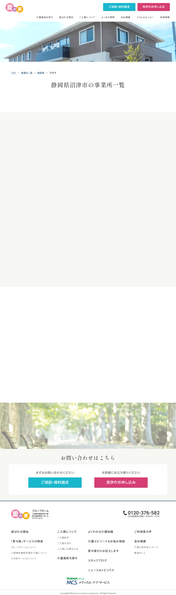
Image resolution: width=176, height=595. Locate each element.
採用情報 (165, 17)
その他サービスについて (23, 558)
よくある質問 (108, 17)
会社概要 (125, 17)
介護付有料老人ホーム (146, 547)
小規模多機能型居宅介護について (29, 553)
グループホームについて (23, 547)
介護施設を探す (44, 17)
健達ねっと (140, 553)
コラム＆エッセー (145, 17)
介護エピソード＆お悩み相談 (106, 542)
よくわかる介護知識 (100, 532)
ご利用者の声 (143, 532)
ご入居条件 (63, 538)
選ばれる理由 (66, 17)
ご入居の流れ (64, 543)
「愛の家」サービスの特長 (27, 542)
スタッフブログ (97, 561)
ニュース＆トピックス (101, 570)
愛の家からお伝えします (103, 551)
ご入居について (87, 17)
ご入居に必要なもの (68, 549)
